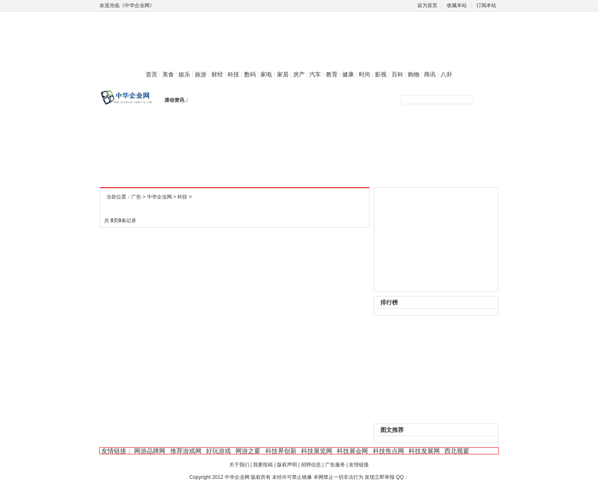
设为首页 (427, 5)
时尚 (364, 74)
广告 (136, 197)
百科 (397, 74)
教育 (332, 74)
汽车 (315, 74)
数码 (250, 74)
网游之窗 (247, 450)
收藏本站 (457, 5)
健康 (348, 74)
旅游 (200, 74)
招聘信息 (311, 465)
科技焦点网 (388, 450)
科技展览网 (316, 450)
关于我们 (239, 465)
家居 (283, 74)
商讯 (430, 74)
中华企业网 (159, 197)
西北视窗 (456, 450)
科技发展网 (424, 450)
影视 (381, 74)
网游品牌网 (149, 450)
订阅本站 (486, 5)
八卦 (446, 74)
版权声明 (287, 465)
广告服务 (335, 465)
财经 (217, 74)
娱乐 (184, 74)
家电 (266, 74)
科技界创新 (281, 450)
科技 (233, 74)
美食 (168, 74)
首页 (151, 74)
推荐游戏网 (185, 450)
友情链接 (359, 465)
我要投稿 (263, 465)
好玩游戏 (218, 450)
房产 (299, 74)
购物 (413, 74)
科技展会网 (352, 450)
